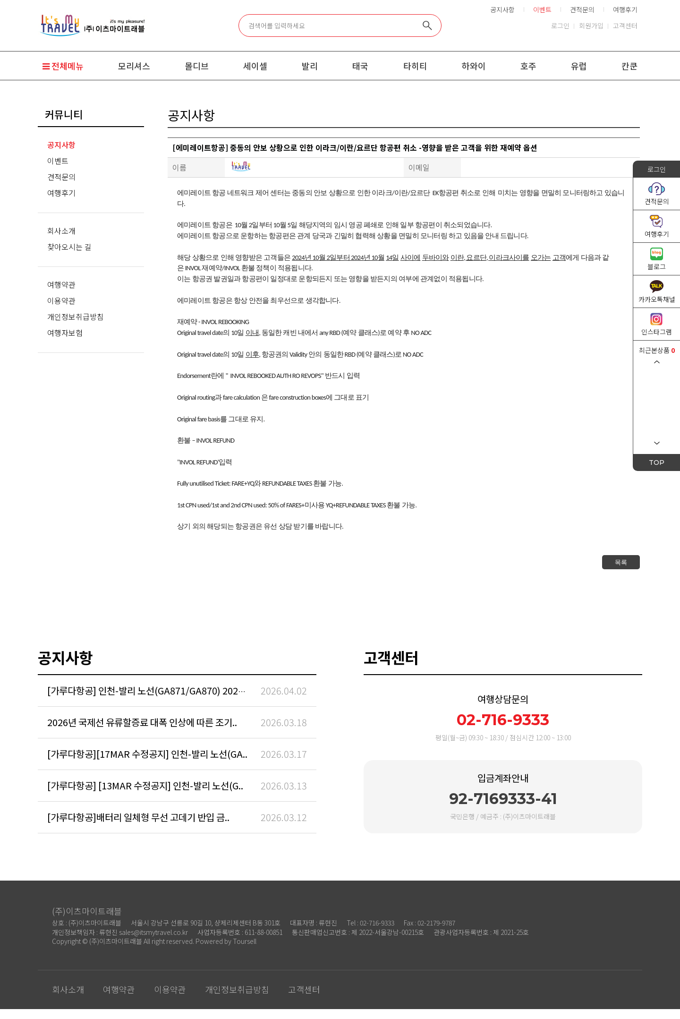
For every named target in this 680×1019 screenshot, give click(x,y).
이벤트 (57, 160)
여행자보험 (65, 332)
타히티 (415, 66)
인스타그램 (656, 331)
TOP (656, 462)
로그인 (560, 25)
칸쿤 (629, 66)
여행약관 (61, 284)
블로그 (656, 266)
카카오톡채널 (656, 299)
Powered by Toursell (226, 941)
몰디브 (197, 66)
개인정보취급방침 (75, 316)
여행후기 (625, 9)
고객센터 (625, 25)
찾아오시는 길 (69, 246)
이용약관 (61, 300)
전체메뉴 (63, 66)
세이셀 (255, 66)
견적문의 (582, 9)
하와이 (474, 66)
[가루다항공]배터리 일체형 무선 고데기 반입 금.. (138, 817)
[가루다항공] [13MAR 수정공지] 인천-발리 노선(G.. (145, 785)
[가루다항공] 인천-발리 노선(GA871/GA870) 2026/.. (149, 690)
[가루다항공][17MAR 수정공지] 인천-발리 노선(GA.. (147, 754)
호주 (528, 66)
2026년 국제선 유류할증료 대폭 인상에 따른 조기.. (142, 722)
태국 (360, 66)
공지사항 (502, 9)
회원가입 (591, 25)
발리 (310, 66)
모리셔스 (134, 66)
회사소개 (61, 230)
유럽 (579, 66)
